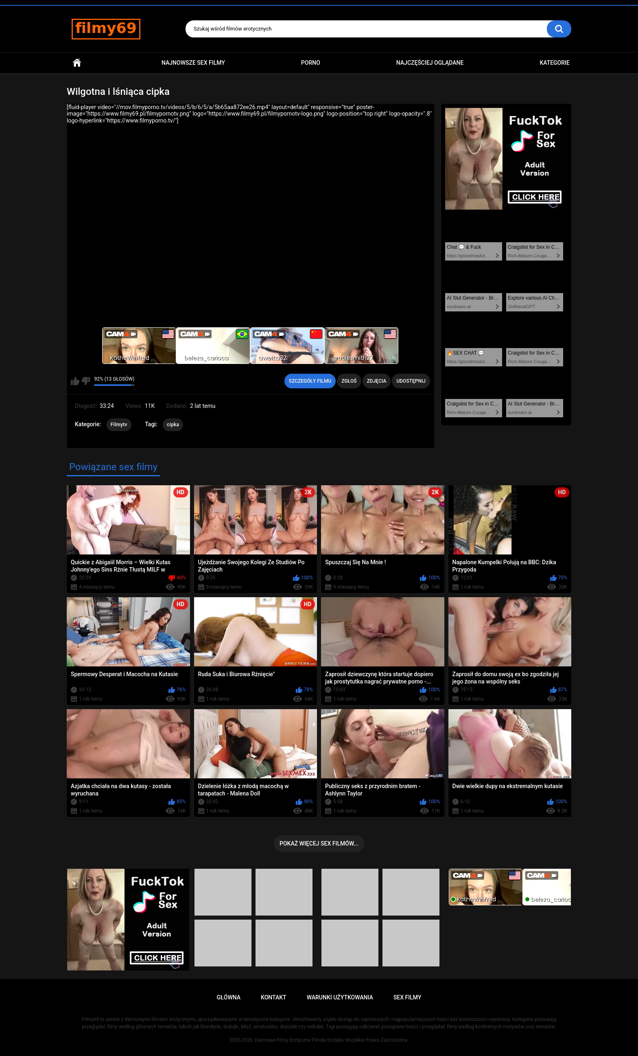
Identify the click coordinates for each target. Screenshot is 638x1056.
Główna (77, 63)
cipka (173, 424)
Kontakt (273, 997)
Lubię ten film (75, 381)
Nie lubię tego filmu (85, 381)
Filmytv (119, 424)
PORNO (310, 62)
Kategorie (555, 62)
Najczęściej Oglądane (430, 62)
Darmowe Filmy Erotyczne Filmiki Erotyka (298, 1040)
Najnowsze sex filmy (193, 62)
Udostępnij (411, 381)
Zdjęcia (377, 381)
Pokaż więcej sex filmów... (319, 843)
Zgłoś (348, 381)
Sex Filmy (407, 997)
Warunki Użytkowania (340, 997)
